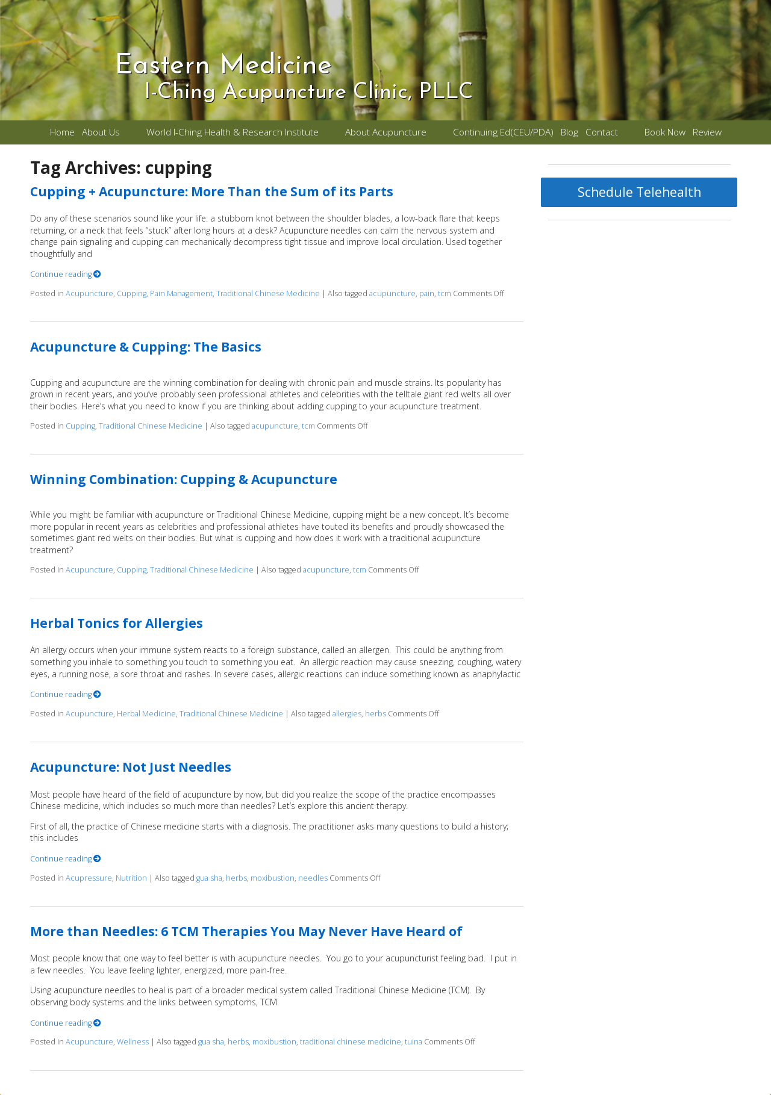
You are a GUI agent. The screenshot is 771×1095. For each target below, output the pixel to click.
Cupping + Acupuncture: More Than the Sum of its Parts (211, 191)
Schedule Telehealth (639, 192)
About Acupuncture (385, 132)
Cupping (131, 293)
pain (426, 293)
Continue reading (65, 274)
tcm (444, 293)
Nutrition (131, 878)
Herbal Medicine (146, 714)
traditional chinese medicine (350, 1042)
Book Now (665, 132)
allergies (346, 714)
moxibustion (273, 878)
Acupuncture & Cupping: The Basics (145, 346)
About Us (101, 132)
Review (707, 132)
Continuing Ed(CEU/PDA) (503, 132)
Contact (601, 132)
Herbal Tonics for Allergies (116, 623)
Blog (569, 132)
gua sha (209, 878)
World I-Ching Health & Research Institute (232, 132)
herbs (375, 714)
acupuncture (392, 293)
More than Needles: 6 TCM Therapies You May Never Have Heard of (246, 931)
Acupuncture (89, 293)
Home (62, 132)
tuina (413, 1042)
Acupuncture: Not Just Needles (130, 766)
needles (313, 878)
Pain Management (181, 293)
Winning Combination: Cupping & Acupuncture (183, 479)
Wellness (133, 1042)
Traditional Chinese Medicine (268, 293)
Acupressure (89, 878)
